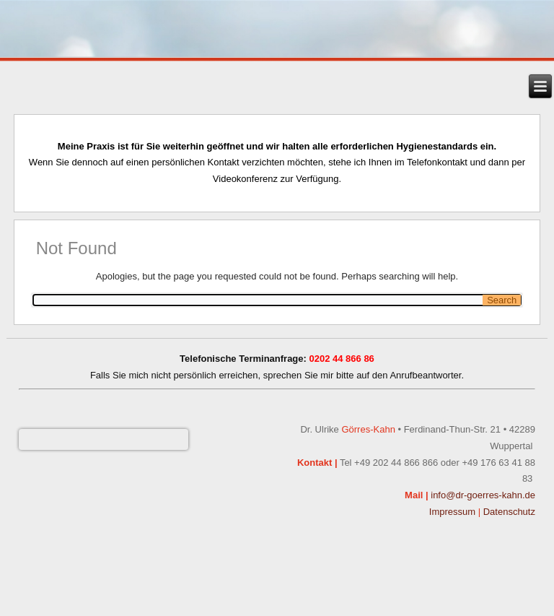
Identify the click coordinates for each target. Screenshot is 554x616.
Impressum (452, 511)
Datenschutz (509, 511)
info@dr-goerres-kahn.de (483, 495)
